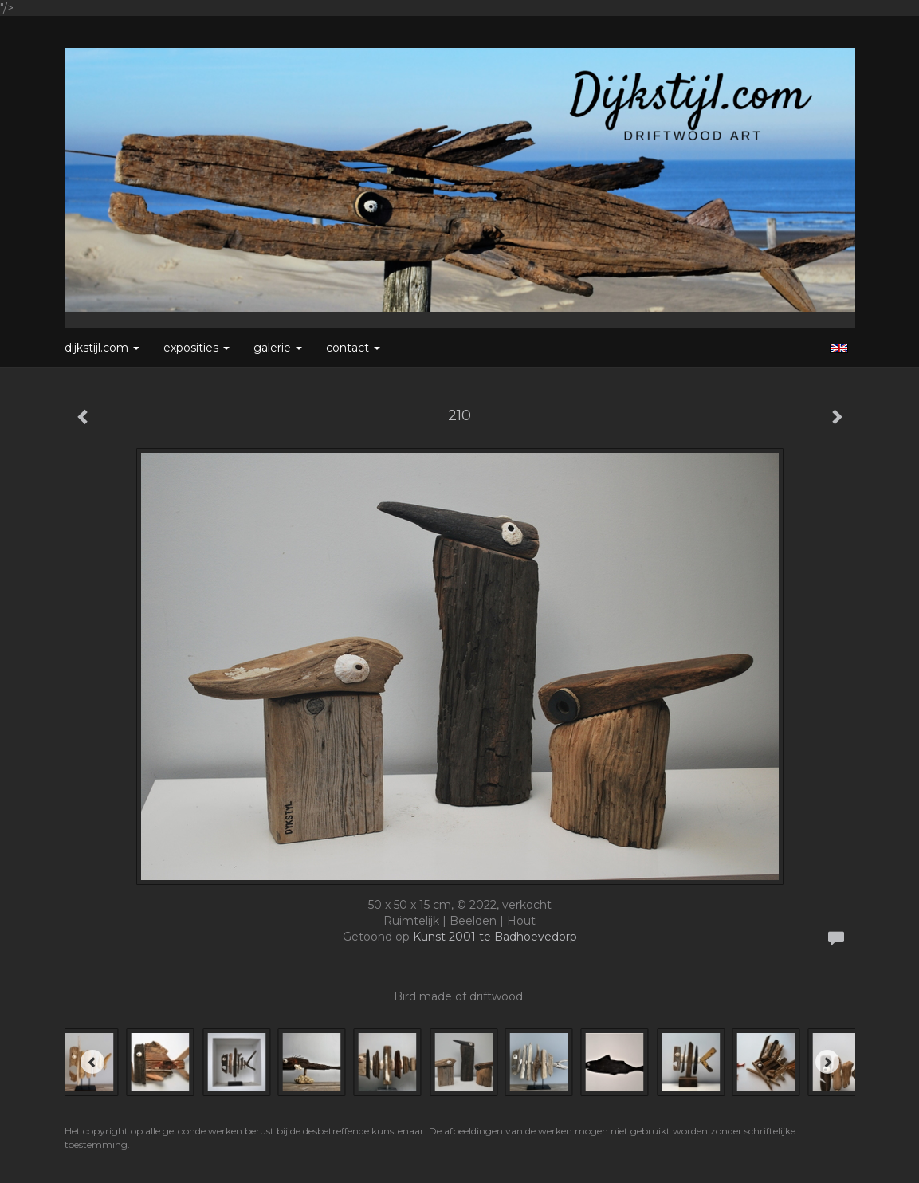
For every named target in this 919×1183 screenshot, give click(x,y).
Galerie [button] (277, 347)
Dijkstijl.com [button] (102, 347)
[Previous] (92, 1062)
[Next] (827, 1062)
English (839, 348)
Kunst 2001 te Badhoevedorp (495, 937)
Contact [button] (353, 347)
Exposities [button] (196, 347)
